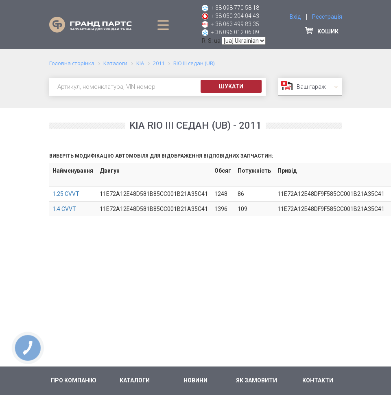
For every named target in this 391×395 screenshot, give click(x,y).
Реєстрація (327, 16)
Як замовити (256, 380)
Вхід (295, 16)
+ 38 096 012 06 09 (235, 32)
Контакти (317, 380)
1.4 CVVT (64, 209)
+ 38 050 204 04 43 (235, 16)
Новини (195, 380)
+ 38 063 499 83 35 (235, 24)
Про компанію (73, 380)
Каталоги (135, 380)
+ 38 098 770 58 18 (235, 7)
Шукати (231, 86)
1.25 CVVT (65, 194)
